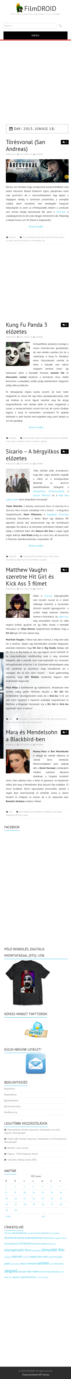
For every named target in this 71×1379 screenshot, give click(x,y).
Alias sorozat (22, 1148)
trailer (12, 438)
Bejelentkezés (10, 1094)
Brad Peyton (52, 237)
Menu (36, 35)
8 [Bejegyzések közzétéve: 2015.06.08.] (6, 1192)
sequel (44, 441)
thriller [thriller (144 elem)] (42, 1271)
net (40, 722)
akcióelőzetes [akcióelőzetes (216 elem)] (19, 1232)
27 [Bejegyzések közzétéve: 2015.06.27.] (52, 1204)
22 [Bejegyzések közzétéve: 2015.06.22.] (7, 1204)
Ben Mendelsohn (27, 812)
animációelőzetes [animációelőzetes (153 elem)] (42, 1233)
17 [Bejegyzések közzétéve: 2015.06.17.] (25, 1198)
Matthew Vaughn (30, 722)
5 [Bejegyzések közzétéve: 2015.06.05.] (42, 1186)
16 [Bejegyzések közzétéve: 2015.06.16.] (16, 1198)
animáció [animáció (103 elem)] (30, 1233)
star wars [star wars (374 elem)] (32, 1271)
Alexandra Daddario (35, 237)
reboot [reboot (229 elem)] (23, 1263)
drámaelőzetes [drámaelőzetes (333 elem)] (34, 1238)
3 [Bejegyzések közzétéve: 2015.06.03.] (24, 1186)
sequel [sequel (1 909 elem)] (10, 1271)
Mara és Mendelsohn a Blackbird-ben (31, 735)
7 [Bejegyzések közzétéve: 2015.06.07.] (60, 1186)
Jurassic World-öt (42, 495)
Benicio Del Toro (45, 556)
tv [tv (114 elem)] (61, 1272)
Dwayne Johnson (21, 240)
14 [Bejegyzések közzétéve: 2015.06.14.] (61, 1192)
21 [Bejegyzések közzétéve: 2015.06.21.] (61, 1198)
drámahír (10, 815)
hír (10, 719)
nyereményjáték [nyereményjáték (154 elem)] (55, 1257)
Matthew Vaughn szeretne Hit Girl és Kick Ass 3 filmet (30, 576)
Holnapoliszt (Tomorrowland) (48, 491)
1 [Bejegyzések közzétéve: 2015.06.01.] (6, 1186)
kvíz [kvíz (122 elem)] (54, 1244)
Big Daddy (24, 719)
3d (24, 237)
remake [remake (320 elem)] (31, 1263)
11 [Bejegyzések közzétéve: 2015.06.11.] (34, 1192)
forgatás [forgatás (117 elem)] (57, 1238)
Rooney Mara (22, 815)
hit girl (46, 719)
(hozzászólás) (12, 1106)
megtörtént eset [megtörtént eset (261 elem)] (38, 1256)
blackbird (57, 812)
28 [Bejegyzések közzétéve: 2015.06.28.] (61, 1204)
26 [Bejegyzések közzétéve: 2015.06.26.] (43, 1204)
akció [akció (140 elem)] (9, 1233)
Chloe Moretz (35, 719)
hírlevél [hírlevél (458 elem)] (25, 1243)
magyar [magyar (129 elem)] (7, 1257)
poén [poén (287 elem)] (7, 1263)
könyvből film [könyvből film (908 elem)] (53, 1249)
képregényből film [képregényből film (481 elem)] (17, 1250)
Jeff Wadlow (57, 719)
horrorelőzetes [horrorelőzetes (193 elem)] (11, 1243)
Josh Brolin (33, 560)
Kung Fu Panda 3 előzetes (26, 328)
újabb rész (63, 616)
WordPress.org (10, 1112)
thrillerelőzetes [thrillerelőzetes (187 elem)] (52, 1271)
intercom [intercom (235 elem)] (35, 1243)
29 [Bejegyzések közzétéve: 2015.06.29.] (7, 1210)
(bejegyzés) (11, 1100)
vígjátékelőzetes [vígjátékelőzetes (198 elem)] (28, 1277)
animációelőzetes (51, 438)
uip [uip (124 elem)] (10, 1277)
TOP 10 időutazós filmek (27, 1154)
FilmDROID (35, 8)
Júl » (43, 1216)
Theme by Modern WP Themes (35, 1374)
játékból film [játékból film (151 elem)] (46, 1243)
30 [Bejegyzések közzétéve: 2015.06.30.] (16, 1210)
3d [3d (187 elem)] (5, 1232)
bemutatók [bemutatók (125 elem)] (54, 1233)
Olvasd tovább (37, 226)
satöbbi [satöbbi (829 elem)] (43, 1263)
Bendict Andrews (44, 812)
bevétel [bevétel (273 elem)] (8, 1238)
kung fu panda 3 (32, 441)
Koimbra (39, 154)
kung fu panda (17, 441)
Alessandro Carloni (32, 438)
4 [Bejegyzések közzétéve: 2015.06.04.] (33, 1186)
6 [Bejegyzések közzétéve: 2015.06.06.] (51, 1186)
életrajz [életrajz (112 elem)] (45, 1277)
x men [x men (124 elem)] (39, 1277)
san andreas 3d (37, 240)
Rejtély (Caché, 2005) (27, 1159)
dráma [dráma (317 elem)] (20, 1238)
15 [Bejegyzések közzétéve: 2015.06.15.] (7, 1198)
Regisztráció (9, 1088)
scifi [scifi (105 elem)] (50, 1264)
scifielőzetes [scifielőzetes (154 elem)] (58, 1263)
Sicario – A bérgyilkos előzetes (32, 455)
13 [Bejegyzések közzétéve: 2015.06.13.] (52, 1192)
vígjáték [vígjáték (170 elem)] (15, 1277)
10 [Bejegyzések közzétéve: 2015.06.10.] (25, 1192)
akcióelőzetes (30, 556)
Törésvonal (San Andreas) (25, 145)
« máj (8, 1216)
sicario (43, 560)
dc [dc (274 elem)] (15, 1238)
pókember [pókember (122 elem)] (15, 1264)
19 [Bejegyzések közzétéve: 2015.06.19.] (43, 1198)
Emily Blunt (22, 560)
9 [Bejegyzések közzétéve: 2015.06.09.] (15, 1192)
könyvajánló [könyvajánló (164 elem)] (36, 1250)
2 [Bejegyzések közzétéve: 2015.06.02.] (15, 1186)
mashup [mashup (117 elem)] (26, 1257)
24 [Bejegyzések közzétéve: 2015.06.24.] (25, 1204)
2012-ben (61, 211)
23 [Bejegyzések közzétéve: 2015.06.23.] (16, 1204)
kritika (12, 237)
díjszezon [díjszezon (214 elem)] (48, 1237)
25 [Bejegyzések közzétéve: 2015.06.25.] (34, 1204)
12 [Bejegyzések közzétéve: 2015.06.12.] (43, 1192)
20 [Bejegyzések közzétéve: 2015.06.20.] (52, 1198)
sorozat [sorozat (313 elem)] (22, 1271)
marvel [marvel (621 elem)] (16, 1256)
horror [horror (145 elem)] (63, 1238)
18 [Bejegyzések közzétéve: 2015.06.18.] (34, 1198)
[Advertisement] (35, 78)
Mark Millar (15, 722)
